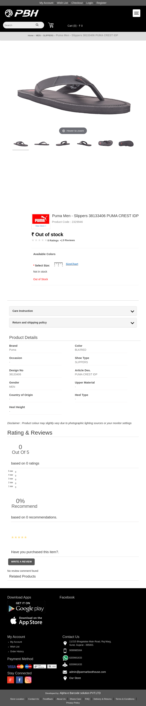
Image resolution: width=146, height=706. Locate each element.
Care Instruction (22, 311)
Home (30, 35)
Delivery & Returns (103, 699)
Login (89, 2)
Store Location (17, 699)
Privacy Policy (73, 703)
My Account (46, 2)
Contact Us (33, 699)
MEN (38, 35)
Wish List (62, 2)
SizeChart (72, 264)
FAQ (87, 699)
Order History (17, 651)
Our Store (75, 678)
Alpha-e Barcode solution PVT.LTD (80, 693)
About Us (61, 699)
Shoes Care (75, 699)
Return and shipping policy (29, 322)
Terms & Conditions (125, 699)
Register (101, 2)
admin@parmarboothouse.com (87, 671)
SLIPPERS (48, 35)
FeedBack (48, 699)
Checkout (77, 2)
